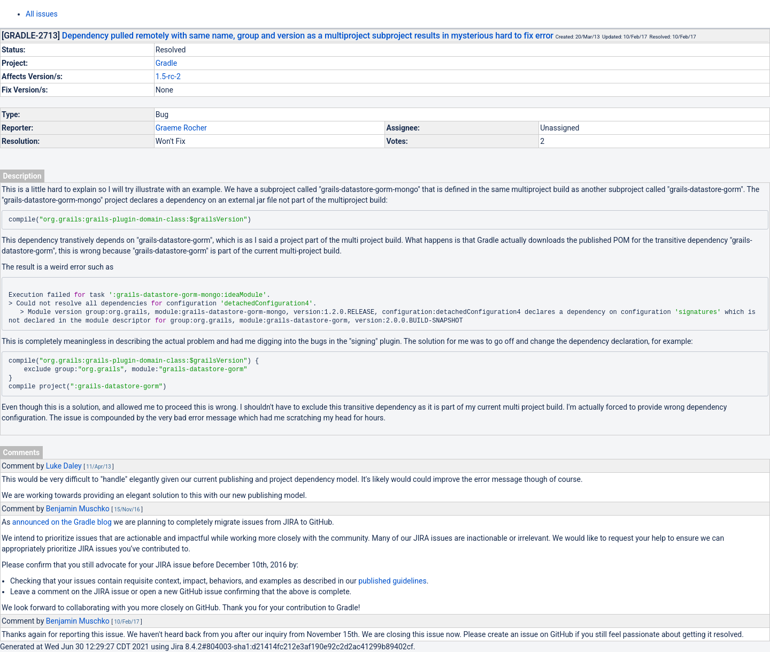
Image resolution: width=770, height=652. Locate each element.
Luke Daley (64, 466)
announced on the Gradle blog (62, 522)
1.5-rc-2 (168, 76)
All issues (42, 14)
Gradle (166, 63)
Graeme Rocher (181, 128)
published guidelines (392, 581)
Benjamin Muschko (78, 508)
